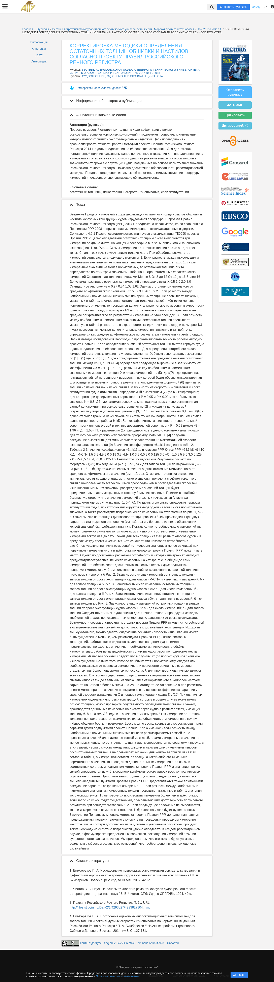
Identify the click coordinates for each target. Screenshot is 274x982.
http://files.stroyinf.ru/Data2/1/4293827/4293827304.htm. (110, 907)
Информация (39, 42)
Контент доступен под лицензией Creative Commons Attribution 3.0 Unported (129, 943)
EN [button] (266, 6)
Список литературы (89, 861)
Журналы (43, 29)
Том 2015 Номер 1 (210, 29)
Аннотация (39, 48)
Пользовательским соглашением (117, 976)
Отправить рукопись (233, 6)
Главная (27, 29)
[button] (5, 6)
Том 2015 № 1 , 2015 (146, 72)
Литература (38, 61)
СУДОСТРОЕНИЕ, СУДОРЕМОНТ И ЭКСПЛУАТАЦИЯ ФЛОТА (122, 76)
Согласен (239, 974)
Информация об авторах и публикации (106, 101)
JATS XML (235, 105)
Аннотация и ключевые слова (98, 115)
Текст (38, 55)
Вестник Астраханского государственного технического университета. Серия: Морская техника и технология (123, 29)
